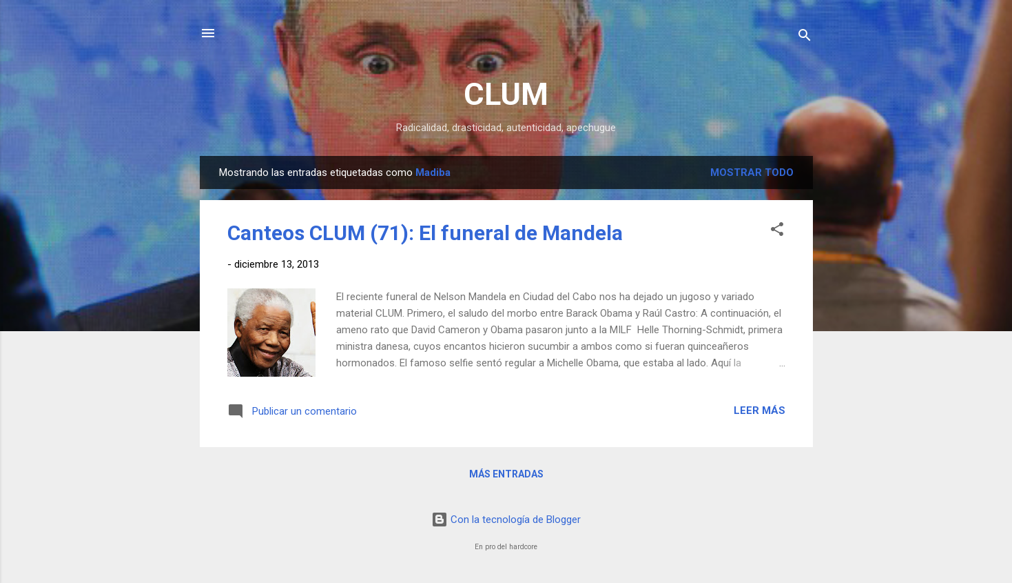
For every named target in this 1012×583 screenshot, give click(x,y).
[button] (777, 231)
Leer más (759, 410)
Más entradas (506, 474)
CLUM (506, 94)
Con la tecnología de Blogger (506, 519)
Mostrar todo (752, 172)
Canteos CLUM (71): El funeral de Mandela (425, 233)
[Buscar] (804, 38)
